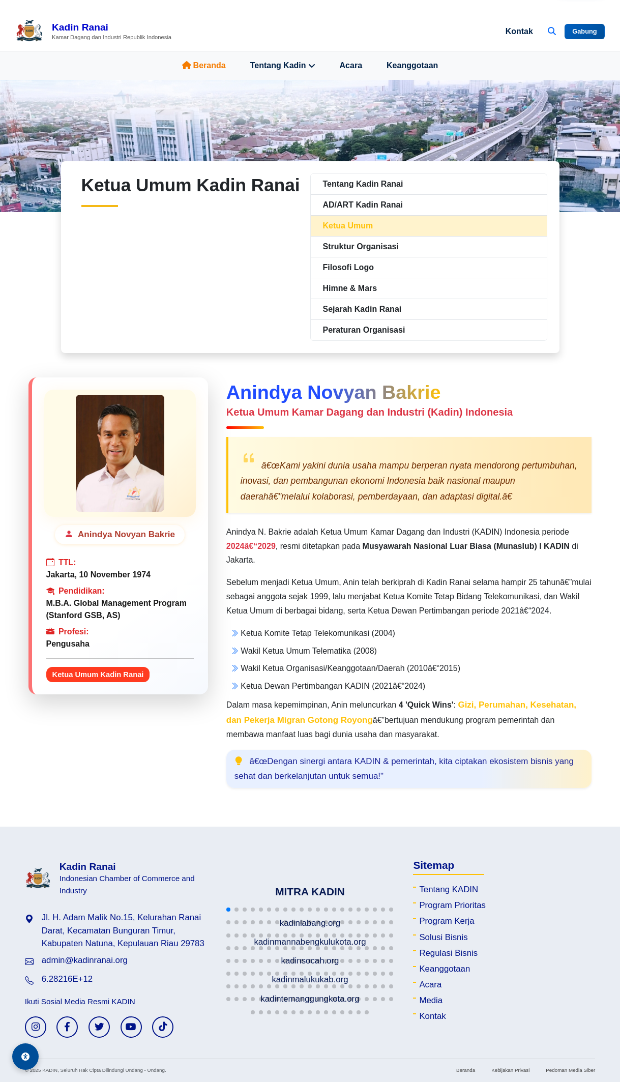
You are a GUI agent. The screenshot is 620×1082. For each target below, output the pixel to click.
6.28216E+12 (67, 979)
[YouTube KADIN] (131, 1027)
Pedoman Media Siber (570, 1070)
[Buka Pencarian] (551, 31)
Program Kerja (446, 921)
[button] (228, 910)
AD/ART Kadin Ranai (363, 204)
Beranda (204, 65)
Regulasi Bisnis (448, 953)
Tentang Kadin (282, 65)
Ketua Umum (348, 225)
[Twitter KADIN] (99, 1027)
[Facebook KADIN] (67, 1027)
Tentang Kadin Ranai (363, 184)
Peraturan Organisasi (364, 330)
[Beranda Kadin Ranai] (93, 31)
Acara (351, 65)
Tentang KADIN (448, 889)
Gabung (584, 31)
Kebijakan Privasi (510, 1070)
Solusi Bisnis (443, 937)
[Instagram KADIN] (35, 1027)
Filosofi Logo (348, 267)
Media (430, 1000)
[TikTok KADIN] (162, 1027)
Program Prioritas (452, 905)
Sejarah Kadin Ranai (362, 309)
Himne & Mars (350, 288)
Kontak (519, 31)
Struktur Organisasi (361, 246)
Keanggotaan (412, 65)
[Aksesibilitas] (25, 1056)
